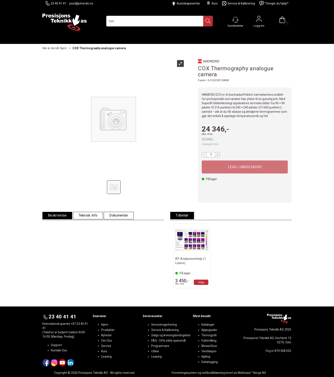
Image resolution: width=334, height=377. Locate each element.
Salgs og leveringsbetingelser (171, 335)
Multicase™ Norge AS (252, 372)
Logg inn (259, 20)
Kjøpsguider (209, 330)
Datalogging (210, 362)
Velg (201, 282)
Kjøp (245, 166)
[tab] (57, 215)
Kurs (212, 3)
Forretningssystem (184, 372)
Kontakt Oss (59, 350)
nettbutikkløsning (213, 372)
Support (56, 345)
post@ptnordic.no (81, 3)
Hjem (63, 48)
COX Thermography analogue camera (99, 48)
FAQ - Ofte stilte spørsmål (168, 340)
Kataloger (208, 324)
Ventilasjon (209, 351)
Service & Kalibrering (238, 3)
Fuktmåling (209, 340)
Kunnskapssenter (188, 3)
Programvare (160, 346)
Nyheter (106, 335)
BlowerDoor (209, 346)
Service (106, 346)
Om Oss (106, 340)
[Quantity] (211, 154)
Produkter (108, 330)
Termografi (209, 335)
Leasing (106, 356)
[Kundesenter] (235, 20)
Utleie (155, 351)
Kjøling (206, 356)
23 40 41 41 (56, 3)
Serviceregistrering (164, 324)
